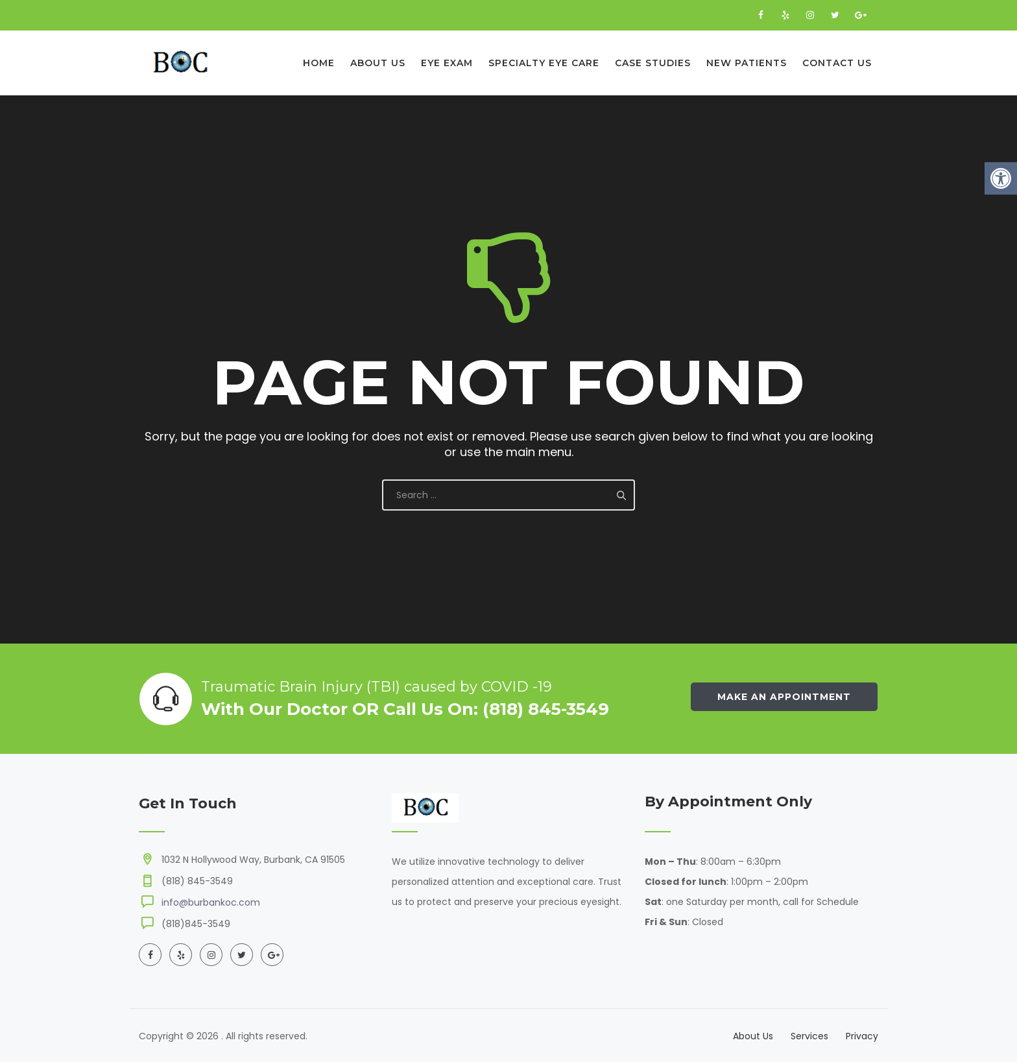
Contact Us (837, 63)
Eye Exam (447, 63)
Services (809, 1036)
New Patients (746, 63)
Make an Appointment (784, 697)
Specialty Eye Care (543, 63)
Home (319, 63)
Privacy (862, 1036)
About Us (377, 63)
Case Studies (653, 63)
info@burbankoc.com (211, 902)
